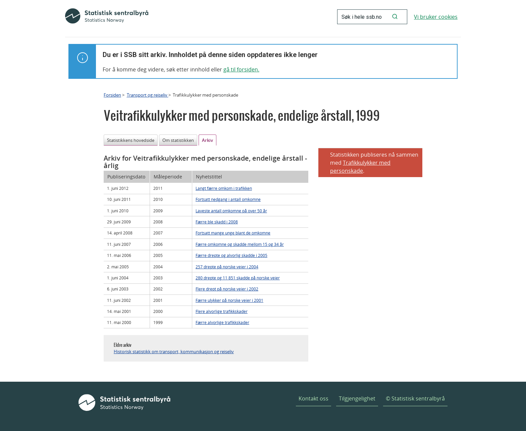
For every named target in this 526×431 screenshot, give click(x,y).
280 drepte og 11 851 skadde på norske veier (238, 277)
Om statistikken (178, 140)
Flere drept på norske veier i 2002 (227, 288)
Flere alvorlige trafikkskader (222, 311)
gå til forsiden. (241, 69)
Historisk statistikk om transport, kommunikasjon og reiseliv (174, 351)
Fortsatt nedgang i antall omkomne (228, 199)
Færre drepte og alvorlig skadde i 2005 (231, 255)
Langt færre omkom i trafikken (224, 188)
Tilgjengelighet (357, 398)
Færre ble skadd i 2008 (217, 221)
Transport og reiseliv (147, 95)
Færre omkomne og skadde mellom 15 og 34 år (240, 244)
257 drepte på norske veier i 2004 (227, 266)
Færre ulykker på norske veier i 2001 (229, 300)
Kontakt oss (313, 398)
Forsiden (112, 95)
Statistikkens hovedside (130, 140)
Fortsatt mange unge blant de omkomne (233, 232)
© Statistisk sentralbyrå (415, 398)
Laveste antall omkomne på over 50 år (231, 210)
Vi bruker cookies (436, 16)
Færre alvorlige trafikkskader (222, 322)
